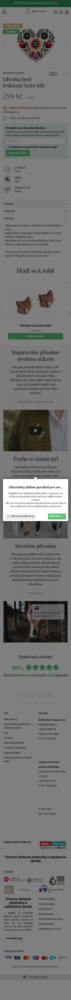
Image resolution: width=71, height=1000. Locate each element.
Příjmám (57, 516)
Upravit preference (20, 516)
